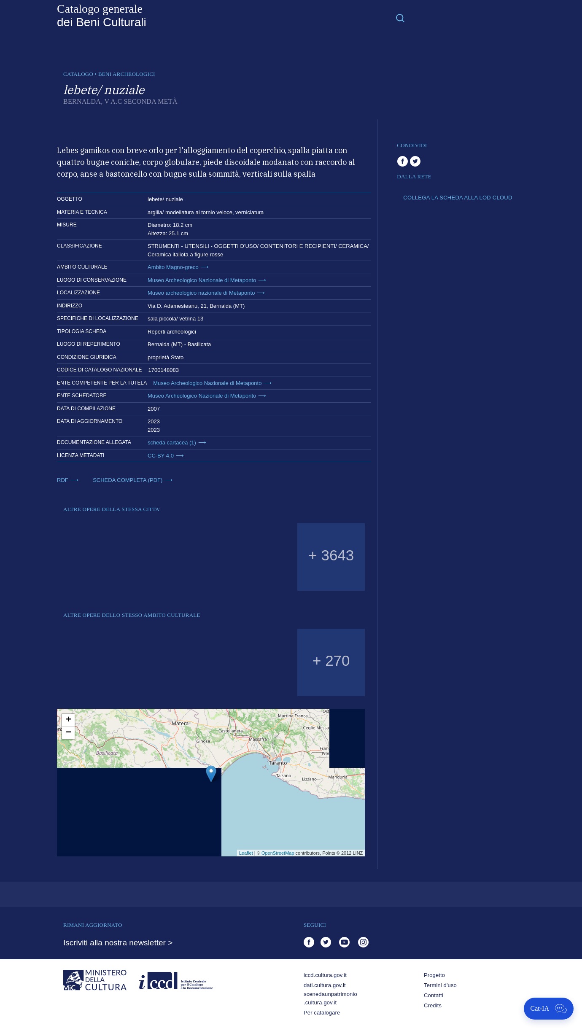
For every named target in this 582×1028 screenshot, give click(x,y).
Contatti (433, 995)
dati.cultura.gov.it (325, 985)
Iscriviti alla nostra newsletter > (117, 942)
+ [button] (68, 720)
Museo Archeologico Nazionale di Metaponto (202, 280)
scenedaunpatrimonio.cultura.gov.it (330, 998)
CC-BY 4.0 (161, 455)
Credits (433, 1005)
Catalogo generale (101, 15)
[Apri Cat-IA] (549, 1009)
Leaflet (246, 853)
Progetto (434, 975)
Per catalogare (322, 1012)
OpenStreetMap (277, 853)
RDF (62, 480)
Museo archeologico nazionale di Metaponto (201, 293)
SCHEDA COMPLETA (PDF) (127, 480)
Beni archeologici (126, 74)
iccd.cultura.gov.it (325, 975)
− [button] (68, 733)
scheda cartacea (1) (172, 442)
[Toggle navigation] (400, 18)
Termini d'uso (440, 985)
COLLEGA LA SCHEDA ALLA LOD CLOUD (457, 197)
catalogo (78, 74)
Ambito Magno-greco (173, 267)
